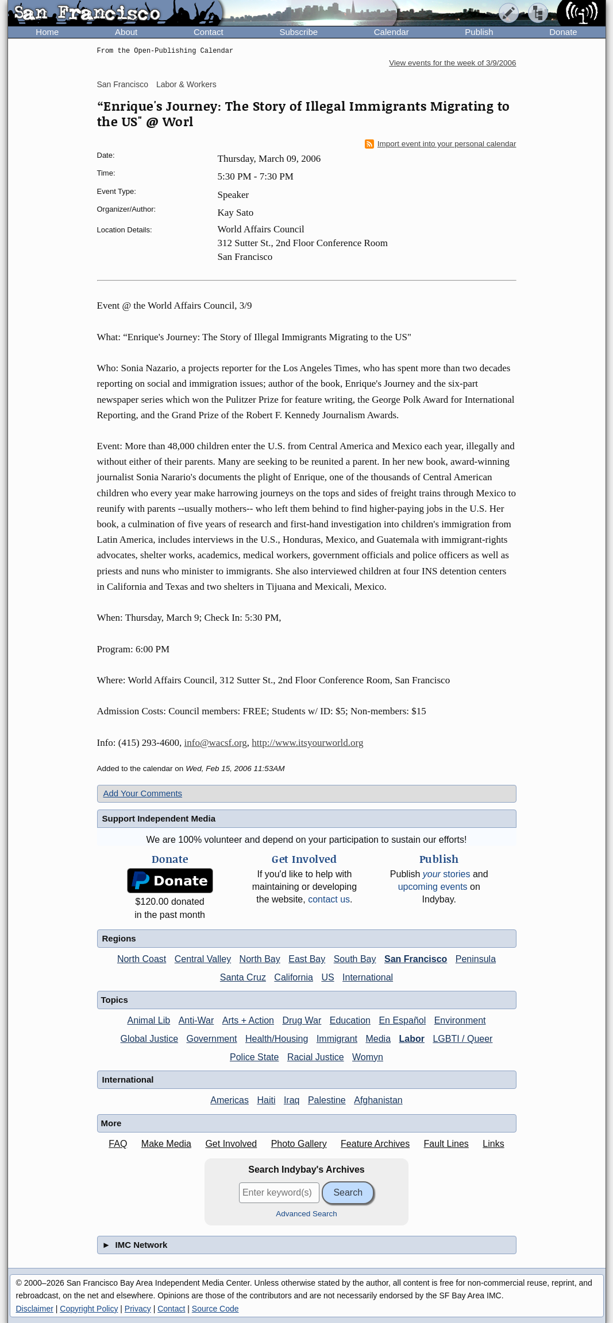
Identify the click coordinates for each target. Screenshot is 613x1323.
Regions (119, 938)
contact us (329, 899)
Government (212, 1039)
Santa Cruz (243, 977)
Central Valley (203, 959)
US (327, 977)
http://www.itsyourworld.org (307, 742)
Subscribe (298, 32)
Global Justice (150, 1039)
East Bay (306, 959)
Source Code (215, 1308)
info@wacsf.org (215, 742)
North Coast (141, 959)
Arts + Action (248, 1020)
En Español (402, 1020)
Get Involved (231, 1144)
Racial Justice (315, 1057)
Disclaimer (34, 1308)
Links (493, 1144)
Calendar (391, 32)
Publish (479, 32)
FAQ (118, 1144)
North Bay (260, 959)
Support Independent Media (159, 818)
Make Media (166, 1144)
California (293, 977)
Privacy (138, 1308)
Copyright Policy (89, 1308)
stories (447, 874)
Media (378, 1039)
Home (47, 32)
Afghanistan (378, 1100)
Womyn (367, 1057)
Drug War (301, 1020)
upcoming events (433, 887)
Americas (229, 1100)
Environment (460, 1020)
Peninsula (476, 959)
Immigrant (337, 1039)
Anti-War (196, 1020)
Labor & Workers (186, 84)
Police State (254, 1057)
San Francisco (122, 84)
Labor (411, 1039)
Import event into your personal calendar (440, 144)
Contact (208, 32)
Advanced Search (306, 1213)
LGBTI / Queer (462, 1039)
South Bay (355, 959)
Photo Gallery (299, 1144)
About (126, 32)
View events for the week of (452, 63)
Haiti (266, 1100)
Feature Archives (375, 1144)
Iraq (292, 1100)
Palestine (327, 1100)
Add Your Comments (143, 793)
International (367, 977)
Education (350, 1020)
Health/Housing (276, 1039)
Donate (563, 32)
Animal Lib (148, 1020)
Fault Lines (446, 1144)
